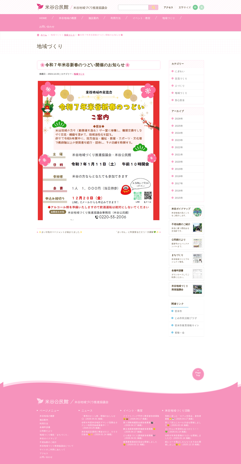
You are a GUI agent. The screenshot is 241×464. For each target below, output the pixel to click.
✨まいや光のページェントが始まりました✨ (59, 232)
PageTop (198, 374)
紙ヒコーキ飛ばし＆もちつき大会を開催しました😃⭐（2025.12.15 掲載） (183, 443)
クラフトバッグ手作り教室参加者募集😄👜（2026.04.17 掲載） (141, 417)
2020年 (179, 161)
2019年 (179, 169)
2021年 (179, 154)
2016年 (179, 190)
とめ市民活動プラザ (186, 318)
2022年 (179, 147)
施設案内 (44, 420)
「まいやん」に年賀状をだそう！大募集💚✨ (138, 232)
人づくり (180, 85)
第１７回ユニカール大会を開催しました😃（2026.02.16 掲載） (183, 423)
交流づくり (181, 78)
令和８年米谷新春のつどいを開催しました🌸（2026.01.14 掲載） (183, 436)
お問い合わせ (46, 457)
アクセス (168, 7)
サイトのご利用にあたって (52, 449)
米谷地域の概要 (47, 416)
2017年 (179, 183)
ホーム (44, 35)
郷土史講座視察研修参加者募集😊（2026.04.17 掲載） (139, 430)
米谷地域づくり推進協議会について (57, 446)
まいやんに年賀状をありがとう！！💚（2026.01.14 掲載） (182, 430)
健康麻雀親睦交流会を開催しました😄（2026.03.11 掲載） (140, 443)
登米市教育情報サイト (187, 325)
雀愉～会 (180, 332)
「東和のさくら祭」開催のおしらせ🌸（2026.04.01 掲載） (98, 417)
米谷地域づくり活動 (177, 410)
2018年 (179, 176)
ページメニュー (49, 410)
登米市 (178, 311)
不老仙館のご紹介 (48, 442)
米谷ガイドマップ (48, 438)
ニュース (87, 410)
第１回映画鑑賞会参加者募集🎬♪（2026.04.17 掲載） (139, 423)
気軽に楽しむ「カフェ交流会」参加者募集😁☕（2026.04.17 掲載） (183, 417)
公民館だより (46, 431)
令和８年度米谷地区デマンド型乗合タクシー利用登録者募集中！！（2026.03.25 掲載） (100, 425)
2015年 (179, 198)
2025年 (179, 126)
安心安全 (180, 100)
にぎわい (180, 71)
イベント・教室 (133, 410)
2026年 (179, 118)
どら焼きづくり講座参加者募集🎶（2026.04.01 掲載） (139, 436)
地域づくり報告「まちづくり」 (54, 435)
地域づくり (69, 35)
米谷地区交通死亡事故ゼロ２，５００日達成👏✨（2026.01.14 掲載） (100, 433)
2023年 (179, 140)
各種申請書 (45, 427)
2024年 (179, 133)
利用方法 (44, 423)
